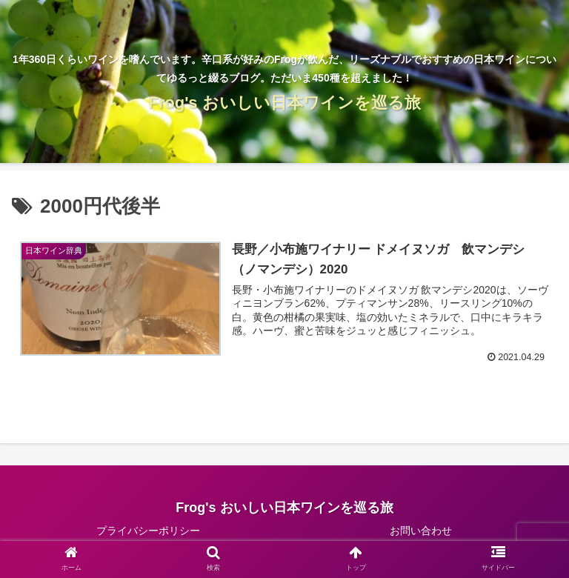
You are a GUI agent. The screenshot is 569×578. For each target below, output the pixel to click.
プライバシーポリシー (148, 531)
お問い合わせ (421, 531)
